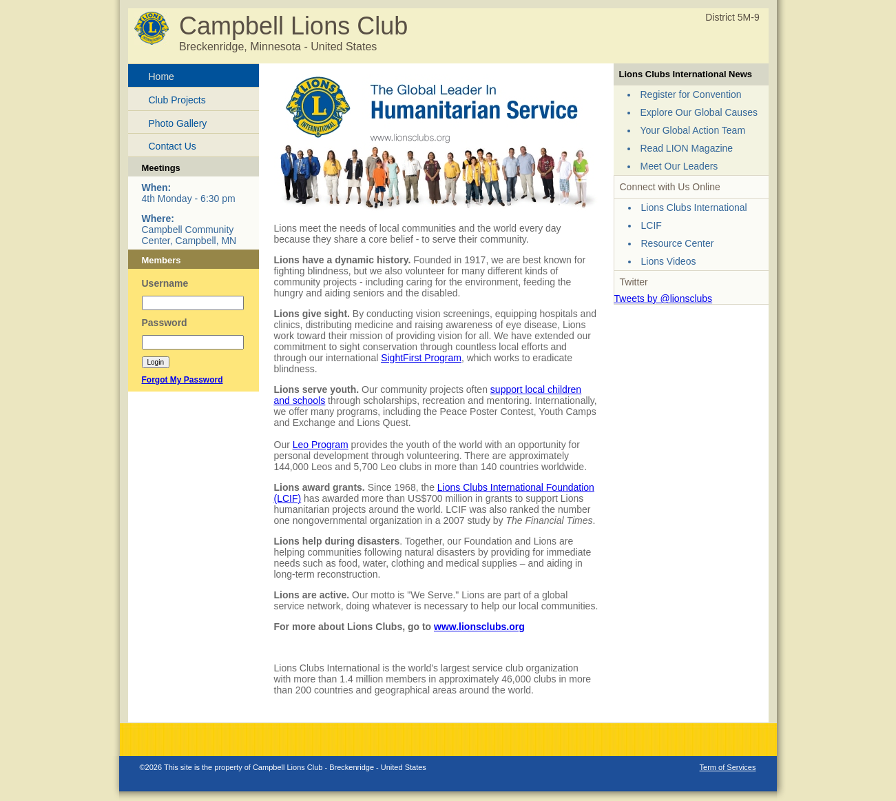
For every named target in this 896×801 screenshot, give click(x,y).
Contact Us (172, 146)
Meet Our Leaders (679, 166)
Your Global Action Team (693, 130)
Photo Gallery (178, 123)
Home (161, 76)
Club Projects (177, 99)
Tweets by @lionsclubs (663, 298)
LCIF (651, 225)
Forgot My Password (182, 380)
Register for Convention (691, 94)
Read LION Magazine (686, 148)
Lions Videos (668, 261)
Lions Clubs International (694, 207)
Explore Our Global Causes (699, 112)
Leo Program (320, 444)
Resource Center (677, 243)
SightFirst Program (421, 357)
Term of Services (728, 767)
